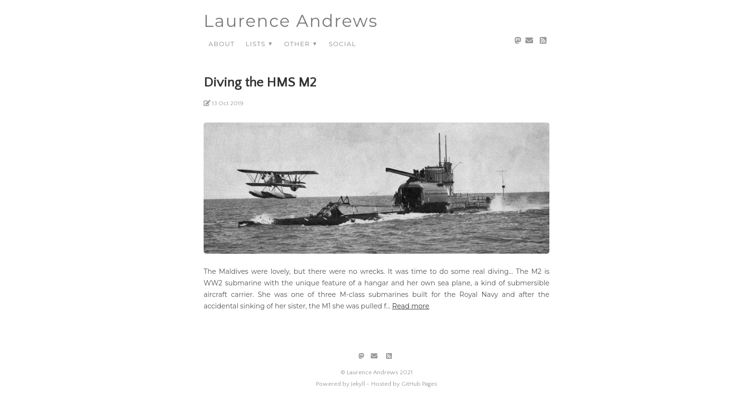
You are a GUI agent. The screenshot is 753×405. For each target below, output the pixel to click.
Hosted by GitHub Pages (404, 383)
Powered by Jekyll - (342, 383)
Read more (410, 306)
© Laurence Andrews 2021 (376, 372)
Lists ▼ (259, 43)
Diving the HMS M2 (260, 82)
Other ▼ (301, 43)
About (221, 43)
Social (342, 43)
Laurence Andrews (291, 21)
